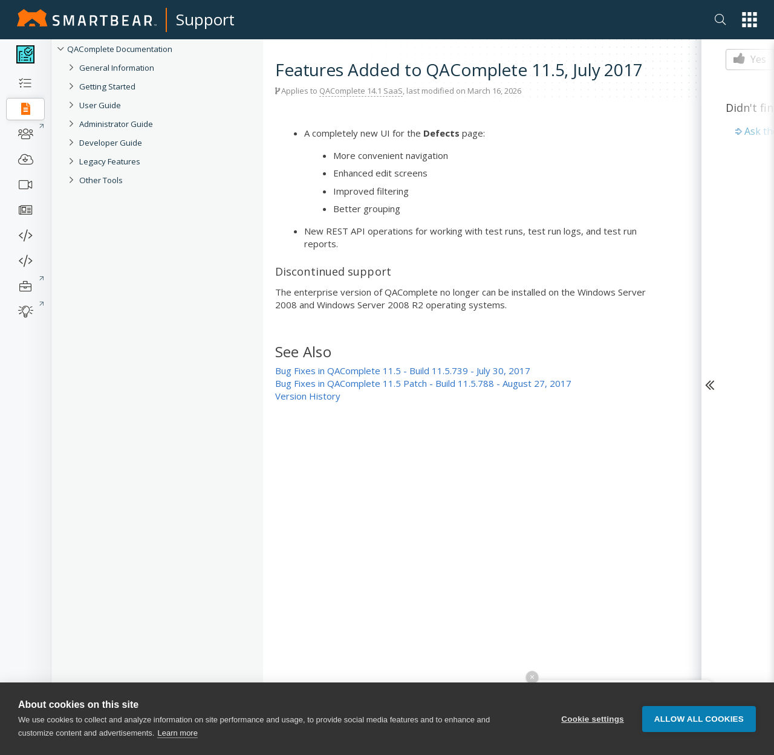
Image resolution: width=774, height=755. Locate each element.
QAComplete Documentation (119, 49)
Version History (307, 396)
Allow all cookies (699, 719)
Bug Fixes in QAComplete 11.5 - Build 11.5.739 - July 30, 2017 (402, 371)
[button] (749, 19)
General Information (116, 67)
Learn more (177, 732)
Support (205, 19)
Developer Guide (110, 142)
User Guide (100, 105)
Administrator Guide (116, 123)
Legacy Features (109, 161)
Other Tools (101, 180)
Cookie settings (592, 719)
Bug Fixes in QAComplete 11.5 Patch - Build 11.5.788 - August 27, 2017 (423, 383)
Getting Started (107, 86)
